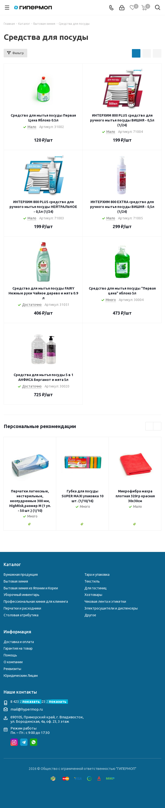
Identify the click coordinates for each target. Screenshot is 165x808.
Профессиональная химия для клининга (36, 601)
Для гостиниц (95, 588)
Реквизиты (12, 669)
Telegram (24, 742)
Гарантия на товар (18, 648)
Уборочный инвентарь (21, 595)
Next (157, 426)
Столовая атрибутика (21, 615)
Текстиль (92, 581)
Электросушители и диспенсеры (111, 608)
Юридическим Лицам (21, 676)
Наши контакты (20, 691)
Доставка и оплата (19, 642)
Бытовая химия (16, 581)
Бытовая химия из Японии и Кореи (31, 588)
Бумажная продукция (21, 574)
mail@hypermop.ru (26, 709)
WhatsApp (33, 742)
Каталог (12, 564)
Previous (150, 426)
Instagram (14, 742)
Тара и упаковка (97, 574)
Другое (90, 615)
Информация (17, 631)
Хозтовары (93, 595)
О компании (13, 662)
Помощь (10, 655)
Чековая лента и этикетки (105, 601)
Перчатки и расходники (22, 608)
